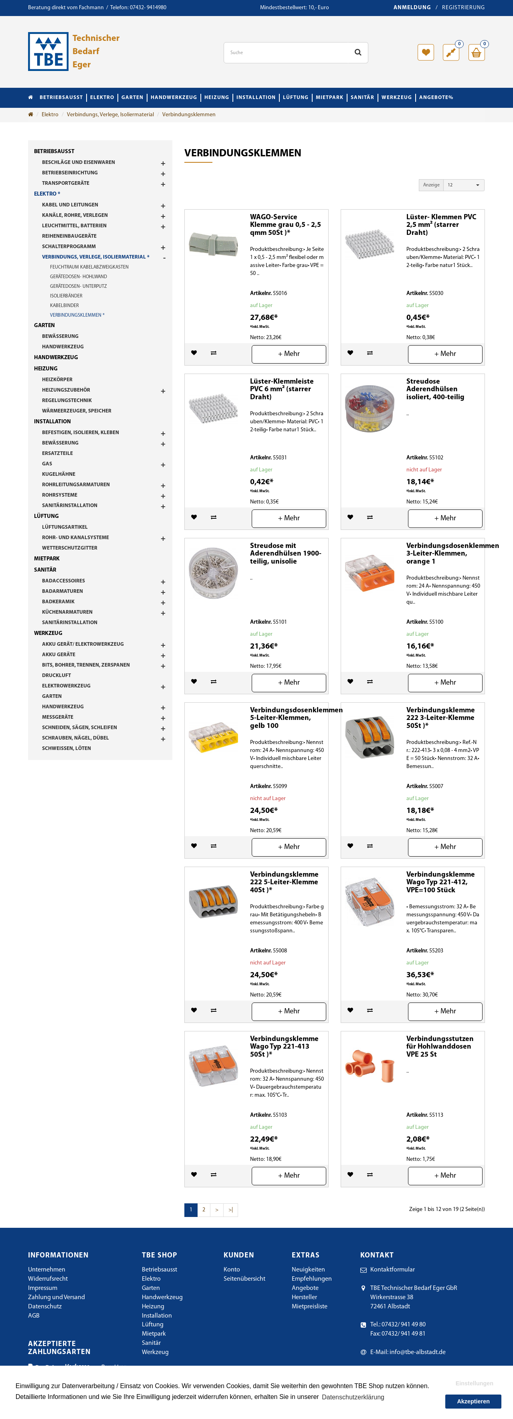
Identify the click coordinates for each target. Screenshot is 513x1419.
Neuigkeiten (308, 1270)
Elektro (102, 97)
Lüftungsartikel (65, 527)
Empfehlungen (312, 1279)
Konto (232, 1270)
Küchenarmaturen (67, 612)
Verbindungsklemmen (189, 115)
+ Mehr (289, 354)
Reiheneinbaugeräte (69, 236)
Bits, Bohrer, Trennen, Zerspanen (86, 665)
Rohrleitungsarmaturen (76, 484)
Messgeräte (57, 717)
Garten (132, 97)
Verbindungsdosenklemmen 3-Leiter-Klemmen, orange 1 (452, 554)
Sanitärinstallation (69, 505)
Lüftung (296, 97)
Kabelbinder (64, 305)
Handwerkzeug (174, 97)
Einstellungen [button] (474, 1383)
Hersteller (304, 1297)
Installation (256, 97)
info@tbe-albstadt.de (418, 1352)
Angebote (305, 1288)
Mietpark (329, 97)
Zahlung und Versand (56, 1297)
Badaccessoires (63, 581)
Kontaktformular (392, 1270)
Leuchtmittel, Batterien (74, 225)
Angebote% (436, 97)
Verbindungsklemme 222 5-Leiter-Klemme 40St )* (284, 883)
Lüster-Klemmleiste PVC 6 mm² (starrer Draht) (282, 390)
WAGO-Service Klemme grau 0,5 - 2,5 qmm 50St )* (285, 225)
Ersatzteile (57, 453)
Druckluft (56, 675)
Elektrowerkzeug (66, 686)
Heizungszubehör (66, 390)
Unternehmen (46, 1270)
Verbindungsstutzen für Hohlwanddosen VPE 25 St (440, 1047)
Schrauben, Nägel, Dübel (75, 738)
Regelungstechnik (67, 400)
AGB (34, 1316)
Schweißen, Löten (66, 748)
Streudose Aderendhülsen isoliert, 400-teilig (435, 390)
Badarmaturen (62, 591)
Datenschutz (45, 1307)
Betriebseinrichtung (70, 173)
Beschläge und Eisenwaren (78, 162)
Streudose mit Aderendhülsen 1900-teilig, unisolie (285, 554)
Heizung (216, 97)
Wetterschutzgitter (69, 548)
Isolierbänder (66, 296)
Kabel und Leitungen (70, 205)
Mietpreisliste (309, 1307)
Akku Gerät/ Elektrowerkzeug (83, 644)
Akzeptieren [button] (473, 1401)
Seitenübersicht (244, 1279)
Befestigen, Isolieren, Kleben (80, 432)
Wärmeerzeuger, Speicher (76, 411)
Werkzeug (397, 97)
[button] (464, 185)
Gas (47, 464)
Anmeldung (412, 8)
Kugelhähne (58, 474)
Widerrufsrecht (48, 1279)
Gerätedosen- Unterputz (78, 286)
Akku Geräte (58, 654)
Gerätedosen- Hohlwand (78, 277)
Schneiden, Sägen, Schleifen (79, 727)
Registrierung (463, 8)
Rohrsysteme (59, 495)
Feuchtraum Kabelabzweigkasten (89, 267)
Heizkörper (57, 379)
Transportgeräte (65, 183)
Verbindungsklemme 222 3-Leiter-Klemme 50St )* (440, 718)
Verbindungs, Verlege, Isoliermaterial (110, 115)
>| (230, 1210)
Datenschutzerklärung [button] (353, 1397)
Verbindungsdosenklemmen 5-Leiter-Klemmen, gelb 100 (296, 718)
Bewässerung (60, 336)
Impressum (42, 1288)
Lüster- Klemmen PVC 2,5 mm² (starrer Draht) (441, 225)
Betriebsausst (61, 97)
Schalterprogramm (69, 246)
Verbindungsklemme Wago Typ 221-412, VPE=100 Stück (440, 883)
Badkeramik (58, 601)
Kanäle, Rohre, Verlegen (75, 215)
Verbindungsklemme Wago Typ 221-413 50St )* (284, 1047)
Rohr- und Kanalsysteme (75, 537)
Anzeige (431, 185)
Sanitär (362, 97)
